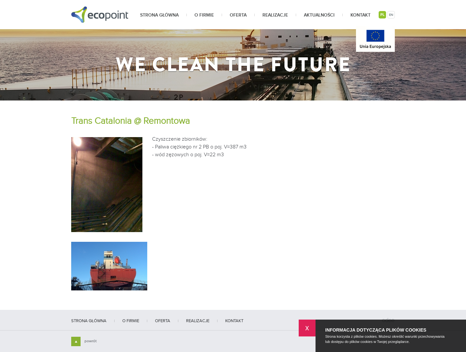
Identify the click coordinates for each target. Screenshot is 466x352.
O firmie (204, 15)
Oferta (238, 15)
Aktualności (319, 15)
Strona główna (159, 15)
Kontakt (360, 15)
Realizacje (275, 15)
